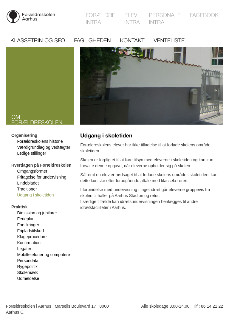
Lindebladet (27, 183)
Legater (24, 248)
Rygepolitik (27, 266)
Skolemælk (27, 272)
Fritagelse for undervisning (41, 177)
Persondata (27, 260)
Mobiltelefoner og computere (43, 254)
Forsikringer (28, 224)
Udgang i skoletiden (35, 195)
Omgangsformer (32, 171)
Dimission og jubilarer (37, 212)
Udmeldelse (28, 278)
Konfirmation (29, 242)
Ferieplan (25, 218)
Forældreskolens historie (40, 141)
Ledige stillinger (31, 153)
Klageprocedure (32, 236)
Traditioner (27, 189)
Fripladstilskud (30, 230)
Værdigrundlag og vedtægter (43, 147)
